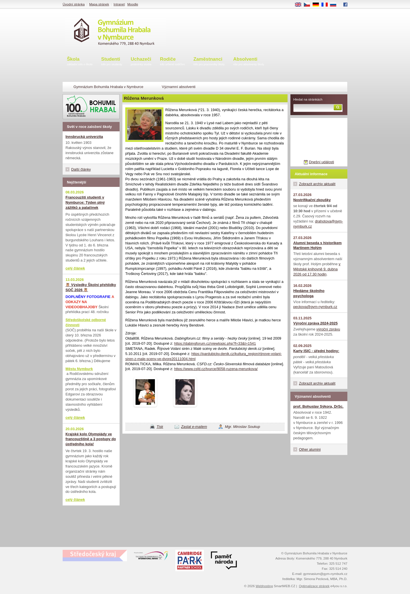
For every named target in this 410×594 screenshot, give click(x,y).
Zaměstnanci (209, 61)
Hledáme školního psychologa (309, 293)
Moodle (132, 4)
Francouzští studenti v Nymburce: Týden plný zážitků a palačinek (85, 202)
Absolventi (248, 61)
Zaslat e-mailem (194, 426)
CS (309, 5)
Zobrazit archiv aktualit (317, 184)
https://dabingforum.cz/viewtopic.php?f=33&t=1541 (215, 343)
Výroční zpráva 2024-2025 (315, 323)
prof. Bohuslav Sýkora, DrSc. (318, 406)
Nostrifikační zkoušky (312, 200)
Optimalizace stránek (314, 586)
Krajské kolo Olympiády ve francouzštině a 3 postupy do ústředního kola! (90, 439)
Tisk (160, 426)
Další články (81, 169)
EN (300, 5)
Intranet (119, 4)
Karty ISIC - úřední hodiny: (316, 351)
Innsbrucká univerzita (84, 136)
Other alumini (310, 449)
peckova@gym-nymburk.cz (315, 307)
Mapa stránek (99, 4)
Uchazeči (141, 61)
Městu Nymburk (79, 369)
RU (335, 5)
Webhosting (264, 586)
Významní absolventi (178, 87)
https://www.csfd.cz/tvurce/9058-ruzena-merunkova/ (216, 369)
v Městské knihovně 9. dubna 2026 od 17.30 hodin (317, 269)
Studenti (111, 61)
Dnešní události (321, 162)
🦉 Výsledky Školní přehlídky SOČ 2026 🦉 (90, 287)
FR (326, 5)
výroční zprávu (328, 329)
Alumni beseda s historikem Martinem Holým (317, 245)
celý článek (75, 268)
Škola (80, 61)
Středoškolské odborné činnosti (85, 322)
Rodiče (172, 61)
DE (317, 5)
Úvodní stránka (74, 4)
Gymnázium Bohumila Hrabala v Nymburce (108, 87)
